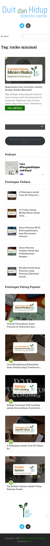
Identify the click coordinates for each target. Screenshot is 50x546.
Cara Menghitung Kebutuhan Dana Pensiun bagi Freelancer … (24, 366)
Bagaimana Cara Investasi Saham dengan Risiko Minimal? (23, 88)
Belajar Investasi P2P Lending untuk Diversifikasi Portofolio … (24, 406)
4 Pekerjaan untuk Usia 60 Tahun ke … (29, 193)
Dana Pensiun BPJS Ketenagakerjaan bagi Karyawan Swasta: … (29, 232)
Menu (6, 36)
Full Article (15, 108)
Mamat (29, 541)
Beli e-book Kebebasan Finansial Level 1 (25, 140)
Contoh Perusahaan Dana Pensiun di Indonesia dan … (22, 325)
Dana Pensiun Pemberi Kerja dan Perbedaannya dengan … (29, 252)
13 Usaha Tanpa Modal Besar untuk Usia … (29, 212)
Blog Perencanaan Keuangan (33, 538)
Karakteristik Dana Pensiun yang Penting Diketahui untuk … (29, 272)
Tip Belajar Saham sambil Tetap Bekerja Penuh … (24, 488)
